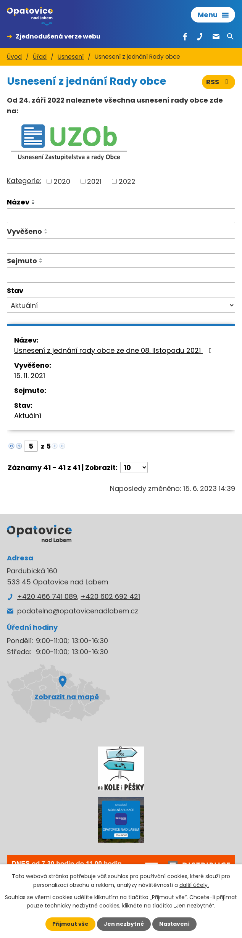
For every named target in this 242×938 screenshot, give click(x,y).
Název (18, 202)
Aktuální (27, 415)
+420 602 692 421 (110, 596)
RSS (218, 82)
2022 (127, 181)
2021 (94, 181)
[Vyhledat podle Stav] (121, 305)
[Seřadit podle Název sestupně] (33, 203)
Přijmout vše (70, 924)
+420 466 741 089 (47, 596)
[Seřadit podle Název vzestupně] (33, 200)
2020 (61, 181)
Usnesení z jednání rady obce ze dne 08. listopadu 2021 (114, 350)
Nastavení (174, 924)
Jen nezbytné (124, 924)
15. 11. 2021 (29, 375)
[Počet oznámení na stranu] (134, 467)
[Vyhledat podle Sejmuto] (121, 275)
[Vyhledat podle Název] (121, 216)
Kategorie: (24, 180)
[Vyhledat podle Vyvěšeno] (121, 246)
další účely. (194, 884)
